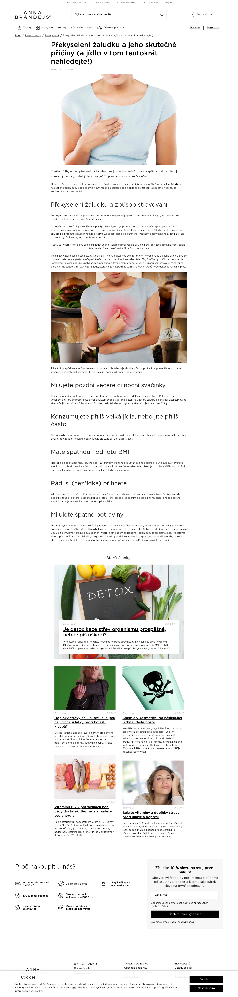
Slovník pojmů (182, 964)
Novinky (62, 28)
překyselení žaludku (168, 184)
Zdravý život (52, 36)
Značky (24, 28)
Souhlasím (206, 979)
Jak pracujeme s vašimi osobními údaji (172, 922)
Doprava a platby (101, 2)
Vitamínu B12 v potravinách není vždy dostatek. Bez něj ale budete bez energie (83, 811)
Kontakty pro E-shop (75, 2)
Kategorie (44, 28)
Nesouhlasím (206, 988)
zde (74, 988)
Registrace (213, 28)
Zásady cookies (184, 968)
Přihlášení (195, 28)
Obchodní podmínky (135, 968)
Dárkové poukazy (110, 28)
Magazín (169, 2)
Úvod (18, 36)
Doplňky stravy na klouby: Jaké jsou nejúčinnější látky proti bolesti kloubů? (84, 722)
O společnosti (151, 2)
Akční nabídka (82, 28)
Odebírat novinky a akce (185, 914)
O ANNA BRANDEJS (127, 2)
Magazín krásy (33, 36)
